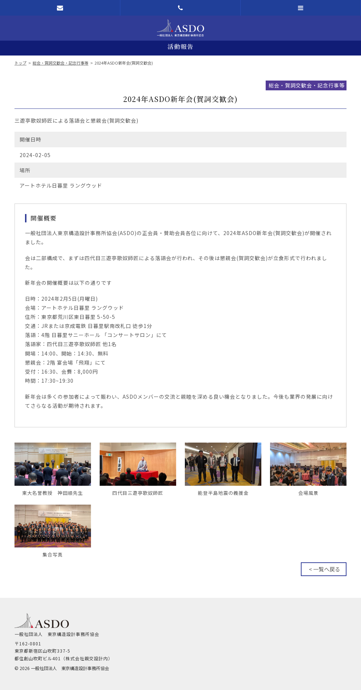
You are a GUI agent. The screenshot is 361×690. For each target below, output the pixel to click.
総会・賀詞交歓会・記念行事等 (60, 63)
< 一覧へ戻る (324, 569)
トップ (20, 63)
